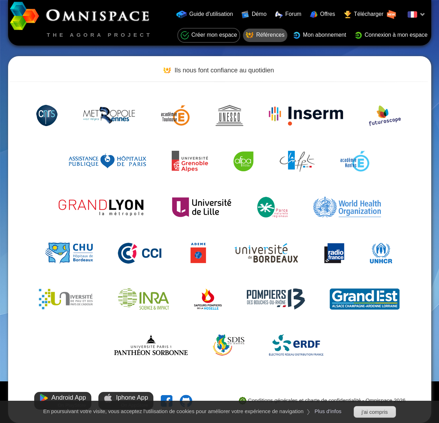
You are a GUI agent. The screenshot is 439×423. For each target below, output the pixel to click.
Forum (288, 14)
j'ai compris (374, 412)
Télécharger (370, 14)
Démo (254, 14)
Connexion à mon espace (391, 35)
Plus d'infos (328, 411)
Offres (322, 14)
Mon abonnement (319, 35)
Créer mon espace (209, 35)
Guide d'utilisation (204, 14)
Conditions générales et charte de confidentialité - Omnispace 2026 (322, 400)
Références (265, 35)
